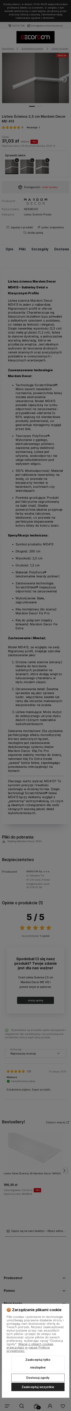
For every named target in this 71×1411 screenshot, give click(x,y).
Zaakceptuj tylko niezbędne (37, 1364)
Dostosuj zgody (37, 1378)
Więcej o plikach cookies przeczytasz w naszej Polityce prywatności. (29, 1347)
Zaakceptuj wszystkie (38, 1387)
